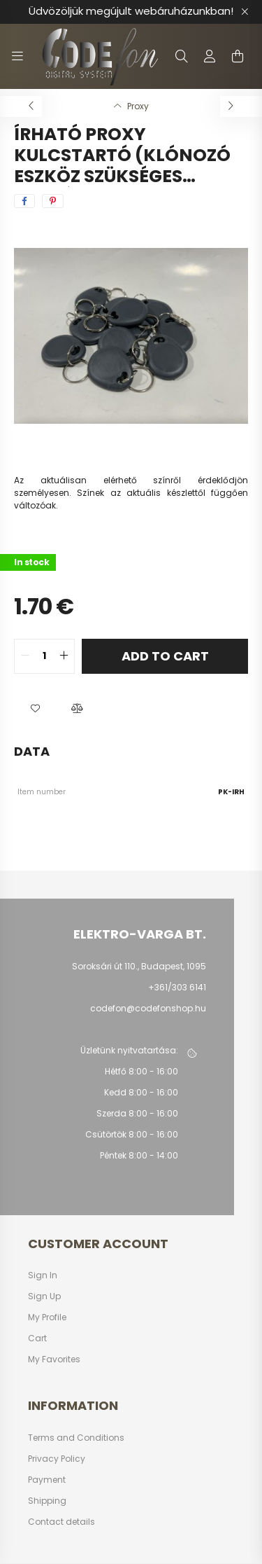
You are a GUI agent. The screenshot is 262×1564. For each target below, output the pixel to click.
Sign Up (44, 1296)
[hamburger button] (17, 56)
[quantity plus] (63, 656)
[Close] (244, 11)
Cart (37, 1338)
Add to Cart (165, 656)
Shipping (47, 1501)
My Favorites (54, 1359)
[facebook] (24, 201)
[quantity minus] (25, 656)
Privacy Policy (56, 1459)
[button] (35, 709)
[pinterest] (53, 201)
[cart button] (238, 56)
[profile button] (210, 56)
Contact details (61, 1522)
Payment (47, 1480)
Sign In (42, 1275)
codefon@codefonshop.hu (148, 1008)
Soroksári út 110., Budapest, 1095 (139, 966)
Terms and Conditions (76, 1438)
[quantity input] (44, 656)
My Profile (47, 1317)
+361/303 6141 (177, 987)
